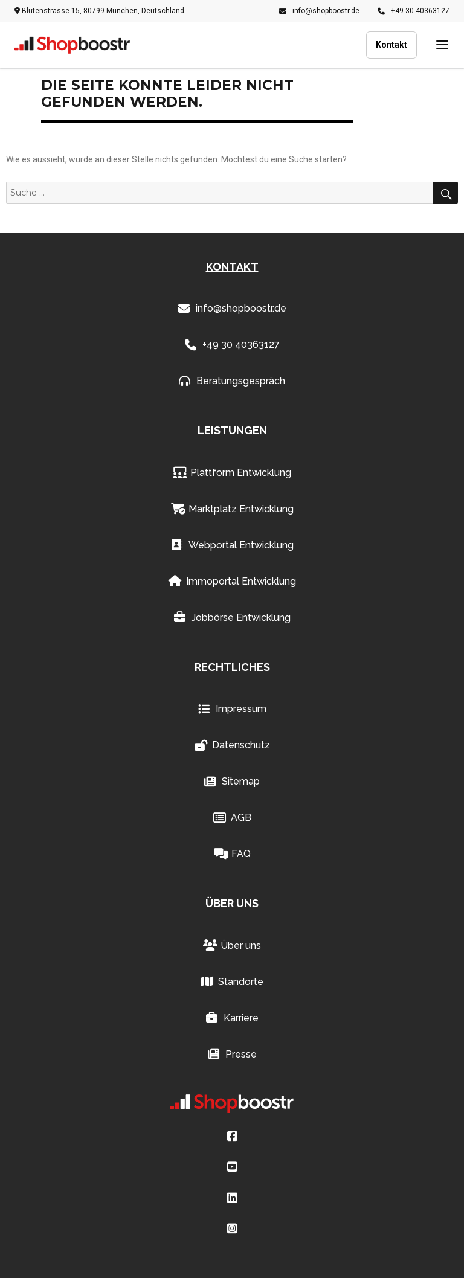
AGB (232, 818)
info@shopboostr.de (319, 11)
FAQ (232, 854)
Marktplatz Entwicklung (232, 509)
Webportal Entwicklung (232, 545)
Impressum (232, 709)
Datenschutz (232, 745)
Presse (232, 1054)
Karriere (232, 1018)
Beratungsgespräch (232, 381)
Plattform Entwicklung (232, 473)
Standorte (232, 982)
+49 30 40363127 (414, 11)
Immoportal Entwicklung (232, 582)
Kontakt (391, 45)
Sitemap (232, 781)
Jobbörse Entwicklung (232, 618)
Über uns (232, 946)
